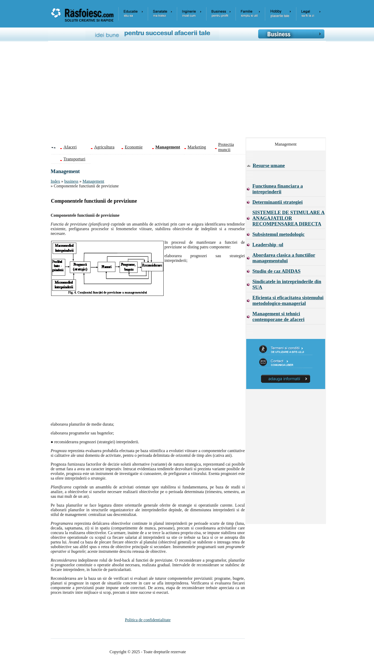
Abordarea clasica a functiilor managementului (283, 257)
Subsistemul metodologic (278, 234)
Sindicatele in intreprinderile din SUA (286, 284)
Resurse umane (269, 165)
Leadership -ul (267, 244)
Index (55, 181)
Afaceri (70, 147)
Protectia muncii (226, 147)
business (71, 181)
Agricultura (104, 147)
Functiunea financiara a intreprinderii (277, 188)
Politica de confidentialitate (148, 620)
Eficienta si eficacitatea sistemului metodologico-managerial (288, 300)
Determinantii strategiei (277, 202)
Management (93, 181)
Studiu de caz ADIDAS (276, 271)
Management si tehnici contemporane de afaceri (278, 316)
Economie (134, 147)
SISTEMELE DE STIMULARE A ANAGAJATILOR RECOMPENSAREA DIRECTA (288, 218)
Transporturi (74, 158)
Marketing (197, 147)
